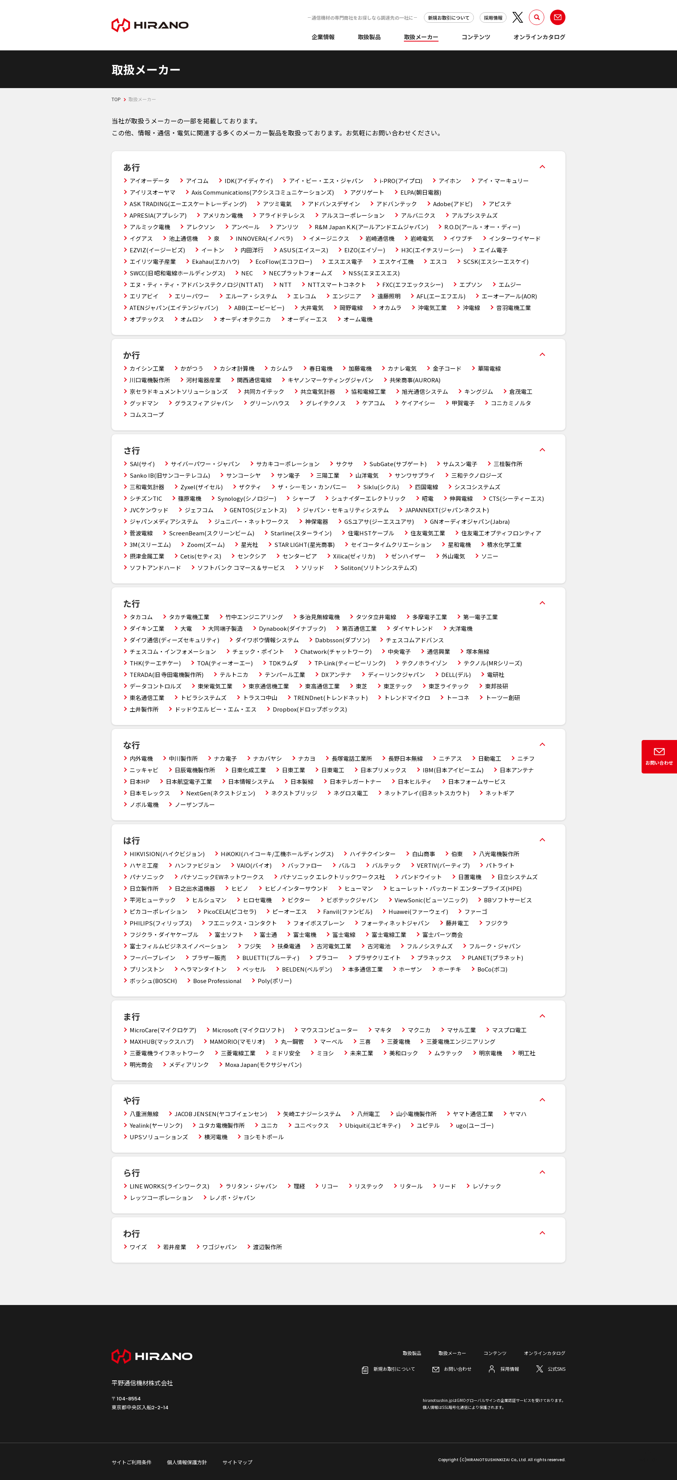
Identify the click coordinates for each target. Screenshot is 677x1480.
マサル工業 (461, 1030)
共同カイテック (264, 391)
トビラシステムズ (203, 697)
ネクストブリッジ (294, 793)
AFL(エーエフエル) (441, 296)
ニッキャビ (144, 770)
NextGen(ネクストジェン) (220, 793)
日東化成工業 (248, 770)
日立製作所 (144, 888)
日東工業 (293, 770)
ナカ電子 (225, 758)
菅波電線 (141, 533)
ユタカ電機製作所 (221, 1125)
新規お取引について (449, 17)
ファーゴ (475, 911)
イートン (212, 250)
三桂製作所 (508, 464)
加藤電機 (360, 368)
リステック (369, 1186)
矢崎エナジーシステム (312, 1114)
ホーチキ (449, 969)
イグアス (141, 238)
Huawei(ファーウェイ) (418, 911)
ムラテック (448, 1053)
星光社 (249, 544)
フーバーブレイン (152, 957)
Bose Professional (217, 981)
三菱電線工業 (238, 1053)
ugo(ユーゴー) (475, 1125)
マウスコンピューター (329, 1030)
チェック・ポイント (258, 651)
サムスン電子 (460, 464)
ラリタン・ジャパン (251, 1186)
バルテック (386, 865)
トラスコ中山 (260, 697)
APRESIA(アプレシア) (158, 215)
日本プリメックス (383, 770)
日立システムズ (517, 877)
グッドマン (144, 403)
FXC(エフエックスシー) (412, 284)
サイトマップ (237, 1462)
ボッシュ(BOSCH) (153, 981)
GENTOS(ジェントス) (258, 510)
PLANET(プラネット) (495, 957)
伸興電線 (461, 498)
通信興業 (438, 651)
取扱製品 (369, 37)
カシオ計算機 (237, 368)
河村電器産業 (203, 380)
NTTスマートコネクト (337, 284)
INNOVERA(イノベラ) (264, 238)
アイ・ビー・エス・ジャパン (326, 181)
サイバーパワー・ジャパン (205, 464)
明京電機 (490, 1053)
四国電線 (426, 487)
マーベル (331, 1041)
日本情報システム (251, 781)
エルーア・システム (251, 296)
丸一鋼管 (292, 1041)
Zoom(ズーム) (206, 544)
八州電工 (368, 1114)
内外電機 (141, 758)
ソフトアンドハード (155, 567)
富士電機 (304, 934)
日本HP (140, 781)
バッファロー (305, 865)
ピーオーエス (289, 911)
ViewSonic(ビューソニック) (431, 900)
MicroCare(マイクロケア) (163, 1030)
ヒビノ (239, 888)
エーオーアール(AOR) (509, 296)
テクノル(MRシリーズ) (493, 663)
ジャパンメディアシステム (164, 521)
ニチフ (526, 758)
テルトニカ (234, 674)
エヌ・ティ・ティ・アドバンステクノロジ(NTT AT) (196, 284)
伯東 (457, 854)
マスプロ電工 (509, 1030)
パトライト (500, 865)
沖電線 (471, 307)
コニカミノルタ (511, 403)
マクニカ (419, 1030)
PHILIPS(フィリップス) (161, 923)
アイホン (450, 181)
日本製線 (301, 781)
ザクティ (250, 487)
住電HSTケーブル (371, 533)
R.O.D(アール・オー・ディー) (482, 227)
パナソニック (147, 877)
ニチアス (450, 758)
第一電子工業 (480, 617)
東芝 (361, 686)
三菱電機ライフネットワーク (167, 1053)
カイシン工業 (147, 368)
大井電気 (311, 307)
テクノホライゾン (424, 663)
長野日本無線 (405, 758)
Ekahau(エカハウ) (215, 261)
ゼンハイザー (408, 556)
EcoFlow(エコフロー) (283, 261)
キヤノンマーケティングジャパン (331, 380)
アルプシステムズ (475, 215)
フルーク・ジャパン (495, 946)
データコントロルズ (156, 686)
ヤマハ (518, 1114)
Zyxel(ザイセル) (201, 487)
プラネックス (434, 957)
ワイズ (138, 1247)
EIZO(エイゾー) (364, 250)
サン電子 (288, 475)
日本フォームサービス (477, 781)
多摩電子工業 (429, 617)
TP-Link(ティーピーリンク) (349, 663)
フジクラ (496, 923)
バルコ (347, 865)
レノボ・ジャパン (232, 1197)
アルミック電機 (150, 227)
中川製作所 (183, 758)
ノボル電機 (144, 804)
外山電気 (453, 556)
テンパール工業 (285, 674)
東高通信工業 (322, 686)
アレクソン (200, 227)
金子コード (447, 368)
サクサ (344, 464)
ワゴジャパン (219, 1247)
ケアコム (373, 403)
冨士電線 (343, 934)
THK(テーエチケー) (155, 663)
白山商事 (423, 854)
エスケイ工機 (396, 261)
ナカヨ (306, 758)
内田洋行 (251, 250)
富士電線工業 (389, 934)
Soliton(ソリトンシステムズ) (378, 567)
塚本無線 (477, 651)
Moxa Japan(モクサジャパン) (263, 1064)
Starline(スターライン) (301, 533)
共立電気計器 (317, 391)
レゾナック (486, 1186)
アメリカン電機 (223, 215)
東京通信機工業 (268, 686)
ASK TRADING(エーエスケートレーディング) (188, 204)
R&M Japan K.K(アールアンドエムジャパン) (371, 227)
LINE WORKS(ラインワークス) (169, 1186)
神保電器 (316, 521)
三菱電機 (398, 1041)
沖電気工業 (432, 307)
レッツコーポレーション (161, 1197)
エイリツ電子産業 (153, 261)
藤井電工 (457, 923)
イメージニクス (329, 238)
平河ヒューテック (153, 900)
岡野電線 (351, 307)
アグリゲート (367, 192)
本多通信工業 (365, 969)
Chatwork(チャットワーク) (336, 651)
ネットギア (499, 793)
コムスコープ (147, 414)
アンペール (245, 227)
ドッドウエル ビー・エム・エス (216, 709)
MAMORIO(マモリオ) (237, 1041)
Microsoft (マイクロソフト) (248, 1030)
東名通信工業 (147, 697)
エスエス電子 (345, 261)
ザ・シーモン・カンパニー (312, 487)
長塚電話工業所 (352, 758)
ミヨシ (325, 1053)
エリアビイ (144, 296)
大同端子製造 (225, 628)
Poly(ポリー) (275, 981)
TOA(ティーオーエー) (225, 663)
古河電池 (378, 946)
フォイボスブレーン (319, 923)
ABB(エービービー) (259, 307)
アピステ (500, 204)
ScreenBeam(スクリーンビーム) (211, 533)
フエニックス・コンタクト (242, 923)
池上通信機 (183, 238)
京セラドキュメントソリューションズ (179, 391)
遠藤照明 (388, 296)
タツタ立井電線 (376, 617)
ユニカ (269, 1125)
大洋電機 (460, 628)
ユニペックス (311, 1125)
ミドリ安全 (286, 1053)
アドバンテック (396, 204)
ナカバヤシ (267, 758)
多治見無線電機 (319, 617)
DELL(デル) (456, 674)
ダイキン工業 (147, 628)
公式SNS (556, 1368)
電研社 (495, 674)
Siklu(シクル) (381, 487)
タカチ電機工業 (189, 617)
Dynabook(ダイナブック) (292, 628)
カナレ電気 (402, 368)
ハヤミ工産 (144, 865)
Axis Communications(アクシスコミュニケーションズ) (263, 192)
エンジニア (346, 296)
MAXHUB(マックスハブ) (161, 1041)
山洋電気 (367, 475)
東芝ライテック (449, 686)
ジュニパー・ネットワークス (251, 521)
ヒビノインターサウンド (296, 888)
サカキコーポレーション (288, 464)
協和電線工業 (368, 391)
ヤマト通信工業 (473, 1114)
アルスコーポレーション (353, 215)
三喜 (365, 1041)
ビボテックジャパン (353, 900)
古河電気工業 (334, 946)
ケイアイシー (418, 403)
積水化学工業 (504, 544)
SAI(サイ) (142, 464)
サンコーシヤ (243, 475)
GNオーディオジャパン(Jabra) (470, 521)
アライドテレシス (282, 215)
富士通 (268, 934)
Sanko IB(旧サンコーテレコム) (170, 475)
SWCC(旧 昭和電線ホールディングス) (177, 273)
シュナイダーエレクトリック (368, 498)
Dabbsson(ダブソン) (342, 640)
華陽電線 (489, 368)
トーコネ (457, 697)
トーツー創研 (502, 697)
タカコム (141, 617)
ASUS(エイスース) (304, 250)
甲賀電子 (463, 403)
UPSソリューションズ (159, 1137)
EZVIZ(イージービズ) (157, 250)
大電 (186, 628)
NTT (285, 284)
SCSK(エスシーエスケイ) (496, 261)
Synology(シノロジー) (246, 498)
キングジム (478, 391)
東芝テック (398, 686)
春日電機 (320, 368)
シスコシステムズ (477, 487)
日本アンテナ (517, 770)
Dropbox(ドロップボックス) (310, 709)
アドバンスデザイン (334, 204)
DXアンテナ (336, 674)
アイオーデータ (150, 181)
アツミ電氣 (277, 204)
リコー (329, 1186)
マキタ (383, 1030)
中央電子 (399, 651)
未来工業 (361, 1053)
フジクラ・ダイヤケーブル (164, 934)
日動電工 (489, 758)
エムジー (510, 284)
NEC (247, 273)
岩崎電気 (422, 238)
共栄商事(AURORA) (415, 380)
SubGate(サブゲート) (398, 464)
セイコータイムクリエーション (391, 544)
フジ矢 (252, 946)
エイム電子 (493, 250)
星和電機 (459, 544)
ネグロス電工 (350, 793)
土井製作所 (144, 709)
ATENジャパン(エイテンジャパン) (174, 307)
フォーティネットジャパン (395, 923)
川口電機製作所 (150, 380)
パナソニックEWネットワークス (222, 877)
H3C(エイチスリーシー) (432, 250)
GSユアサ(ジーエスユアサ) (379, 521)
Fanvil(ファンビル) (347, 911)
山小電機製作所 (416, 1114)
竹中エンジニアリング (254, 617)
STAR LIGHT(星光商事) (304, 544)
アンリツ (287, 227)
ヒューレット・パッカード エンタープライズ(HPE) (455, 888)
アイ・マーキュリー (503, 181)
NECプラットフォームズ (300, 273)
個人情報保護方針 (187, 1462)
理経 (299, 1186)
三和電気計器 (147, 487)
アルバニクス (418, 215)
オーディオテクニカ (245, 319)
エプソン (470, 284)
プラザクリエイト (378, 957)
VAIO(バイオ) (254, 865)
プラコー (326, 957)
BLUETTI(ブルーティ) (270, 957)
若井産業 (174, 1247)
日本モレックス (150, 793)
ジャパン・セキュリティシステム (346, 510)
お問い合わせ (458, 1368)
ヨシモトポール (263, 1137)
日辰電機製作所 (195, 770)
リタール (411, 1186)
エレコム (304, 296)
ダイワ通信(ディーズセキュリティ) (174, 640)
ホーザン (410, 969)
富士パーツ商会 (442, 934)
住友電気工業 (427, 533)
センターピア (299, 556)
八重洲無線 (144, 1114)
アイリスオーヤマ (152, 192)
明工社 (526, 1053)
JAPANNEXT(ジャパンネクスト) (447, 510)
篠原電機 (189, 498)
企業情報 (323, 37)
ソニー (490, 556)
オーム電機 (358, 319)
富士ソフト (229, 934)
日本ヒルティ (415, 781)
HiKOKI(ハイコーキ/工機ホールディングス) (277, 854)
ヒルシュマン (209, 900)
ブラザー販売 (209, 957)
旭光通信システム (425, 391)
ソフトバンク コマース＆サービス (241, 567)
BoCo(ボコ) (492, 969)
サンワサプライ (415, 475)
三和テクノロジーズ (476, 475)
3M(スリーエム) (150, 544)
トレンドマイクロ (407, 697)
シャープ (303, 498)
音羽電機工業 (513, 307)
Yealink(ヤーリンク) (156, 1125)
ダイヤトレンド (413, 628)
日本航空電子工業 (189, 781)
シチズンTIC (146, 498)
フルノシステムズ (430, 946)
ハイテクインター (373, 854)
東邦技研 (496, 686)
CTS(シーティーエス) (516, 498)
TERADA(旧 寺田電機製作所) (166, 674)
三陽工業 (327, 475)
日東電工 (332, 770)
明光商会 (141, 1064)
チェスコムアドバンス (415, 640)
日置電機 (469, 877)
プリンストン (147, 969)
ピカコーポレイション (158, 911)
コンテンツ (476, 37)
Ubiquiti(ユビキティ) (372, 1125)
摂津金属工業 (147, 556)
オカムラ (390, 307)
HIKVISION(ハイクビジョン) (167, 854)
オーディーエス (307, 319)
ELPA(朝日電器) (420, 192)
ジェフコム (199, 510)
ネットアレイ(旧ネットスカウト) (426, 793)
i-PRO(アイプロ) (401, 181)
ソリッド (312, 567)
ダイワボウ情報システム (267, 640)
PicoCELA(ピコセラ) (229, 911)
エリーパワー (192, 296)
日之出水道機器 (195, 888)
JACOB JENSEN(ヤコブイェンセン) (221, 1114)
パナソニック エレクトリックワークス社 (332, 877)
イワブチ (461, 238)
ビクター (299, 900)
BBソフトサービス (508, 900)
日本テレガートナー (356, 781)
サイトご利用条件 (132, 1462)
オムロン (191, 319)
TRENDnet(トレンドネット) (330, 697)
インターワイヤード (515, 238)
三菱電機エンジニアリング (460, 1041)
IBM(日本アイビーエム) (453, 770)
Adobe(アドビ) (452, 204)
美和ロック (403, 1053)
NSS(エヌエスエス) (374, 273)
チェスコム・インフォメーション (173, 651)
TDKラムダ (283, 663)
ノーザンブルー (195, 804)
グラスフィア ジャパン (204, 403)
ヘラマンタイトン (203, 969)
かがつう (191, 368)
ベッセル (254, 969)
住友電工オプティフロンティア (501, 533)
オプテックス (147, 319)
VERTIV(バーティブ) (443, 865)
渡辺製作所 (267, 1247)
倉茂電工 (520, 391)
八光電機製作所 (499, 854)
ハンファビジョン (198, 865)
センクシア (251, 556)
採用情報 (493, 17)
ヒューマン (358, 888)
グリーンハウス (270, 403)
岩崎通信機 (379, 238)
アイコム (197, 181)
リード (447, 1186)
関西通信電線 (254, 380)
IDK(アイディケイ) (249, 181)
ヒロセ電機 (257, 900)
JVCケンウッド (149, 510)
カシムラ (281, 368)
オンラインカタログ (539, 37)
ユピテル (428, 1125)
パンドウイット (421, 877)
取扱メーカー (421, 37)
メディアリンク (189, 1064)
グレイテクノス (326, 403)
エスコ (438, 261)
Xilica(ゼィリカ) (354, 556)
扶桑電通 (288, 946)
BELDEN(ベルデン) (307, 969)
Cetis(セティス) (200, 556)
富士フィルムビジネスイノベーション (179, 946)
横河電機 (215, 1137)
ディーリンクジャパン (396, 674)
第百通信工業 (359, 628)
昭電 (428, 498)
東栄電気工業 (215, 686)
